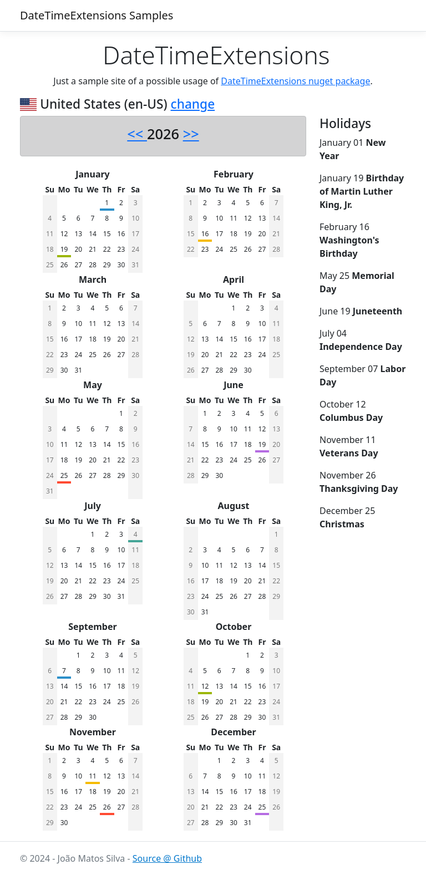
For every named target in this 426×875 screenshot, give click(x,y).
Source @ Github (167, 858)
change (193, 104)
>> (191, 133)
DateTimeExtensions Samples (96, 15)
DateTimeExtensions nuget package (295, 81)
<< (137, 133)
